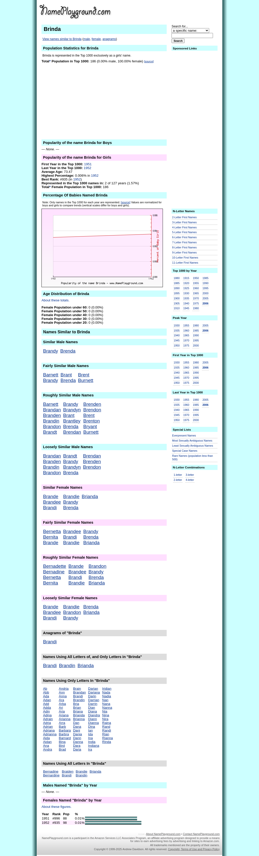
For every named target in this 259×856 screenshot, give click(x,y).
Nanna (107, 707)
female (96, 39)
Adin (46, 711)
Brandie (71, 496)
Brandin (51, 421)
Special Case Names (185, 450)
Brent (84, 374)
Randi (106, 730)
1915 (186, 278)
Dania (77, 734)
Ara (61, 700)
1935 (186, 298)
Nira (105, 719)
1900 (177, 298)
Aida (46, 738)
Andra (47, 749)
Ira (90, 749)
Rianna (107, 738)
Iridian (106, 688)
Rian (105, 734)
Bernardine (51, 775)
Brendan (72, 432)
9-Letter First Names (184, 252)
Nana (106, 704)
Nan (105, 700)
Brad (62, 749)
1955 (196, 283)
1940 (186, 303)
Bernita (50, 537)
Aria (62, 711)
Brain (77, 688)
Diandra (94, 715)
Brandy (50, 351)
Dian (91, 707)
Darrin (92, 704)
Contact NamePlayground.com (201, 833)
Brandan (52, 409)
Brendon (92, 409)
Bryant (90, 426)
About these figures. (56, 807)
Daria (77, 749)
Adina (47, 715)
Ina (90, 738)
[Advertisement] (180, 11)
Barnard (65, 738)
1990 (205, 283)
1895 (177, 293)
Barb (62, 726)
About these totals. (55, 300)
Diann (92, 719)
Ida (90, 734)
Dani (76, 730)
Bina (62, 742)
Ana (46, 746)
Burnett (85, 380)
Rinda (106, 742)
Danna (78, 742)
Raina (106, 723)
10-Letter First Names (185, 257)
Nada (106, 692)
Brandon (52, 426)
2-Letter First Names (184, 217)
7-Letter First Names (184, 242)
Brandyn (72, 409)
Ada (46, 696)
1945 (186, 308)
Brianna (79, 719)
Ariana (64, 715)
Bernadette (54, 566)
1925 (186, 288)
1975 (196, 303)
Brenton (91, 421)
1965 (196, 293)
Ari (61, 707)
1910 (177, 308)
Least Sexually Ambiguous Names (192, 445)
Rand (106, 726)
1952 (87, 168)
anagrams (109, 39)
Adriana (49, 730)
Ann (62, 692)
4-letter (190, 479)
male (86, 39)
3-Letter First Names (184, 222)
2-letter (178, 479)
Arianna (65, 719)
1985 (205, 278)
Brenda (67, 351)
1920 (186, 283)
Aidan (47, 742)
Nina (105, 715)
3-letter (190, 474)
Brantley (71, 421)
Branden (52, 415)
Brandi (50, 507)
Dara (76, 746)
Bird (62, 746)
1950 (196, 278)
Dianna (93, 723)
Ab (45, 688)
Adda (47, 707)
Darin (92, 696)
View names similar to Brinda (62, 39)
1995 (205, 288)
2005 (205, 298)
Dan (76, 723)
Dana (77, 726)
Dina (91, 726)
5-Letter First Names (184, 232)
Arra (62, 723)
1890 (177, 288)
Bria (76, 704)
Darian (93, 688)
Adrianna (49, 734)
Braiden (67, 771)
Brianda (90, 496)
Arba (62, 704)
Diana (92, 711)
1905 (177, 303)
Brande (50, 496)
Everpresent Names (184, 435)
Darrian (93, 700)
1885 (177, 283)
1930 (186, 293)
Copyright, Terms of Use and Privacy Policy (194, 849)
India (91, 742)
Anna (63, 696)
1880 (177, 278)
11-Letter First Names (185, 262)
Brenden (92, 404)
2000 (205, 293)
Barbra (64, 734)
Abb (46, 692)
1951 (88, 164)
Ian (90, 730)
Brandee (52, 502)
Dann (77, 738)
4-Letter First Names (184, 227)
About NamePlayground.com (163, 833)
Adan (47, 700)
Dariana (94, 692)
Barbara (65, 730)
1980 (196, 308)
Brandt (50, 432)
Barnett (50, 374)
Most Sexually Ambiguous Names (192, 440)
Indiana (93, 746)
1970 (196, 298)
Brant (66, 374)
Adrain (48, 719)
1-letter (178, 474)
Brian (77, 707)
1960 (196, 288)
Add (46, 704)
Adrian (48, 726)
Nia (104, 711)
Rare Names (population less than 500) (192, 457)
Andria (64, 688)
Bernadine (53, 571)
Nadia (106, 696)
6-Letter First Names (184, 237)
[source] (149, 61)
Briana (78, 711)
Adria (47, 723)
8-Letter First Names (184, 247)
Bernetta (52, 531)
